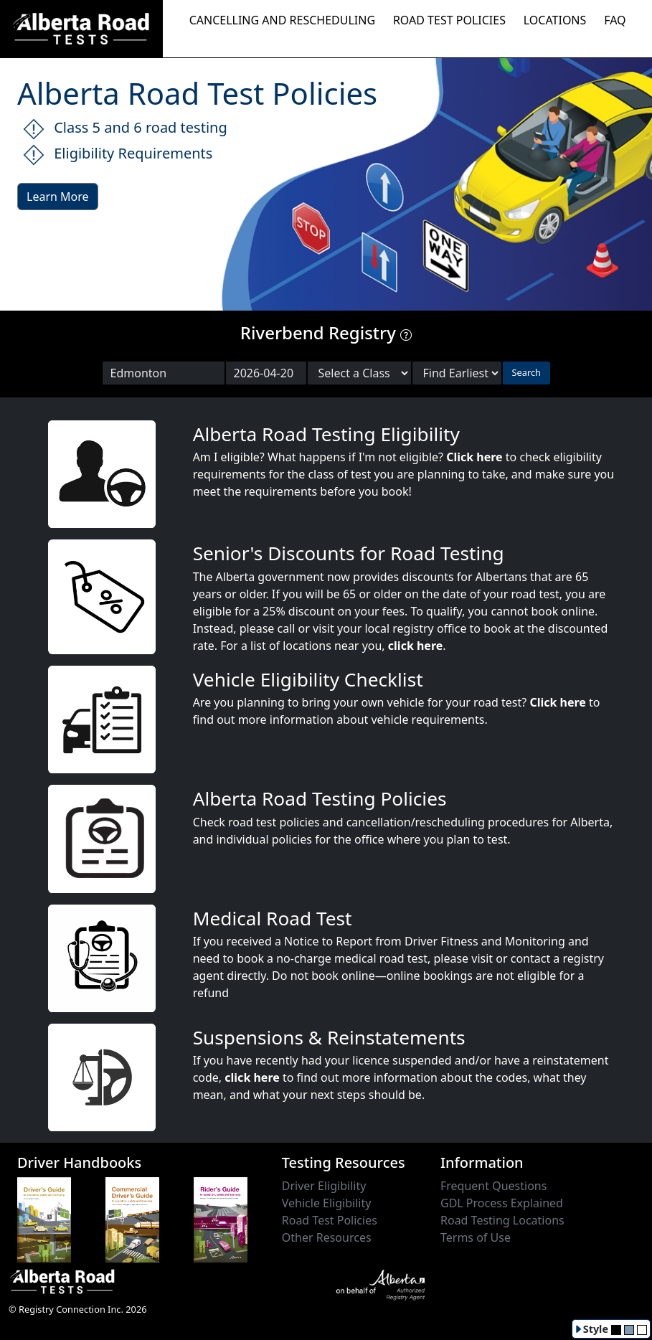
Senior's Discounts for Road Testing (348, 553)
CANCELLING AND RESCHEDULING (282, 20)
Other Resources (327, 1237)
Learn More (58, 196)
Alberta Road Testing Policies (320, 798)
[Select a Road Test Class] (359, 373)
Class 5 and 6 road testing (125, 129)
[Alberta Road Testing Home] (81, 27)
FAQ (614, 20)
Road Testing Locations (502, 1220)
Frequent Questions (493, 1186)
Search (527, 372)
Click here (474, 457)
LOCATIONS (555, 20)
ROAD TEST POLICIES (449, 20)
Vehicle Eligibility (327, 1203)
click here (415, 646)
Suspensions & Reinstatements (329, 1037)
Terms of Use (475, 1237)
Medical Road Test (272, 918)
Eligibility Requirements (117, 154)
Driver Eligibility (324, 1186)
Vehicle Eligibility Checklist (308, 679)
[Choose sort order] (456, 373)
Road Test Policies (329, 1220)
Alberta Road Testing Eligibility (326, 434)
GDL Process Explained (501, 1203)
